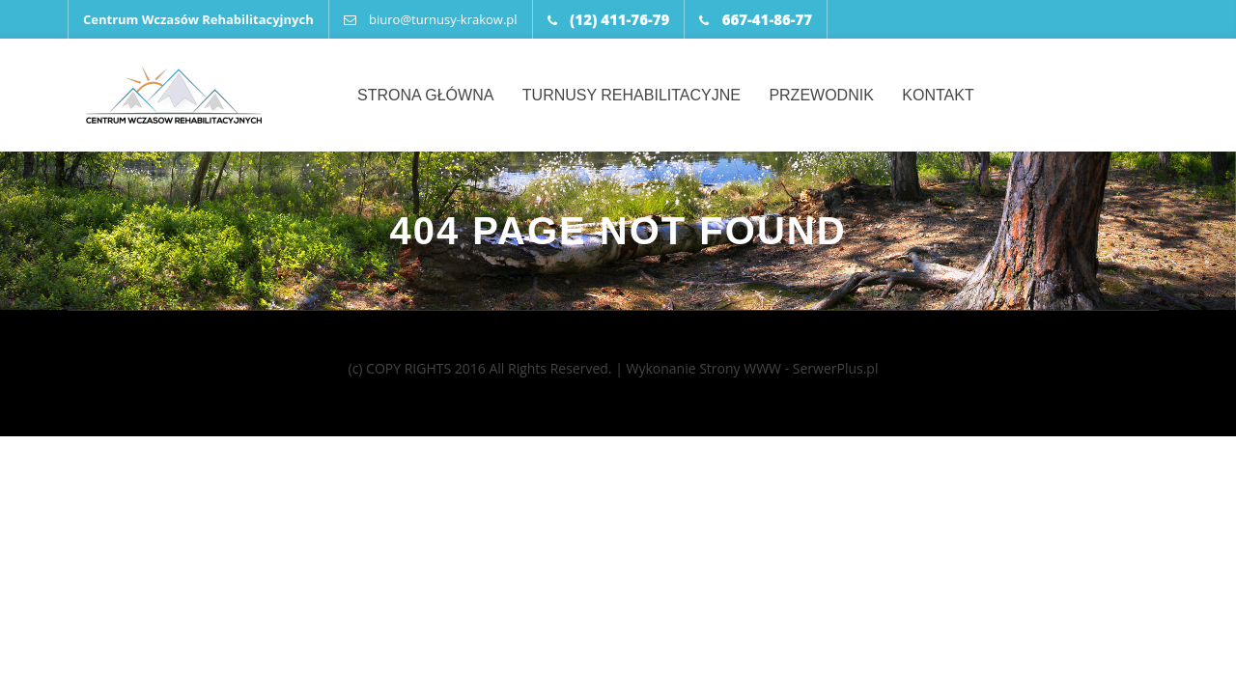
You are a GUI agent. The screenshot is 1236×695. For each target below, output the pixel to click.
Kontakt (937, 95)
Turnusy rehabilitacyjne (631, 95)
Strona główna (425, 95)
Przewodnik (821, 95)
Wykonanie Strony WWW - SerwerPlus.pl (752, 368)
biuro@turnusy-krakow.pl (431, 19)
